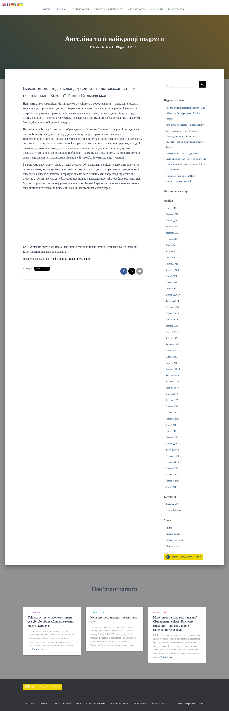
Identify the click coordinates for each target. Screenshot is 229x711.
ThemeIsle (201, 703)
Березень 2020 (172, 344)
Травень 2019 (172, 406)
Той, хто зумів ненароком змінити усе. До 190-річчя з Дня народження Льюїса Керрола (185, 113)
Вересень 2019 (173, 381)
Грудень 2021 (172, 214)
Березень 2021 (172, 270)
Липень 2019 (172, 394)
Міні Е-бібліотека (137, 9)
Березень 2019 (172, 419)
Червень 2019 (172, 400)
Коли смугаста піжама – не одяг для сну (185, 125)
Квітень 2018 (172, 474)
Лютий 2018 (171, 487)
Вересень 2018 (173, 456)
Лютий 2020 (171, 350)
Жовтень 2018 (172, 450)
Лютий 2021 (171, 276)
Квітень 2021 (172, 264)
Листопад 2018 (173, 443)
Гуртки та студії (80, 9)
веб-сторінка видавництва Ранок (72, 258)
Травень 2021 (172, 257)
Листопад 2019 (173, 369)
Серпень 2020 (172, 313)
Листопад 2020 (173, 295)
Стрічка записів (173, 534)
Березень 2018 (172, 481)
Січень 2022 (171, 208)
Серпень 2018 (172, 462)
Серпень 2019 (172, 388)
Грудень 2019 (172, 363)
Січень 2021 (171, 282)
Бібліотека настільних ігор (108, 9)
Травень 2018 (172, 468)
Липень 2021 (172, 245)
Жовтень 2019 (172, 375)
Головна (47, 9)
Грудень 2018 (172, 437)
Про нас (62, 9)
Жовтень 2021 (172, 226)
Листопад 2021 (173, 220)
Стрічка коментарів (175, 540)
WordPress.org (172, 546)
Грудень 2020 (172, 288)
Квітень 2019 (172, 412)
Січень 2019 (171, 431)
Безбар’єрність (177, 9)
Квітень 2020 (172, 338)
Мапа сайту (156, 9)
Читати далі (37, 649)
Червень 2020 (172, 326)
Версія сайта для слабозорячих (183, 557)
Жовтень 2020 (172, 301)
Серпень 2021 (172, 239)
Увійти (169, 528)
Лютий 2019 (171, 425)
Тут (30, 246)
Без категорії (42, 268)
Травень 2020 (172, 332)
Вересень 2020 (173, 307)
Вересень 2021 (173, 233)
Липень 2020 (172, 319)
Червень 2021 (172, 251)
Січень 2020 (171, 357)
